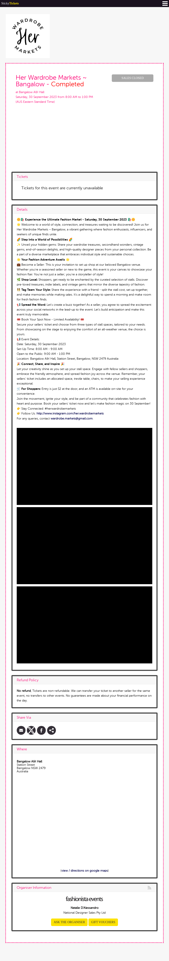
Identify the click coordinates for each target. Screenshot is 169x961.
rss (149, 887)
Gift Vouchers (103, 922)
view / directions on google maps (84, 870)
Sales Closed (132, 78)
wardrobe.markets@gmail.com (72, 418)
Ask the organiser (69, 922)
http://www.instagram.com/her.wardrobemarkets (70, 413)
